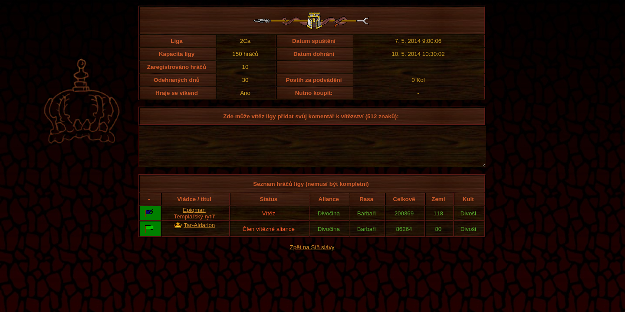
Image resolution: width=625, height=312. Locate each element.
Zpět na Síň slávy (312, 255)
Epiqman (194, 217)
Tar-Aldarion (199, 233)
